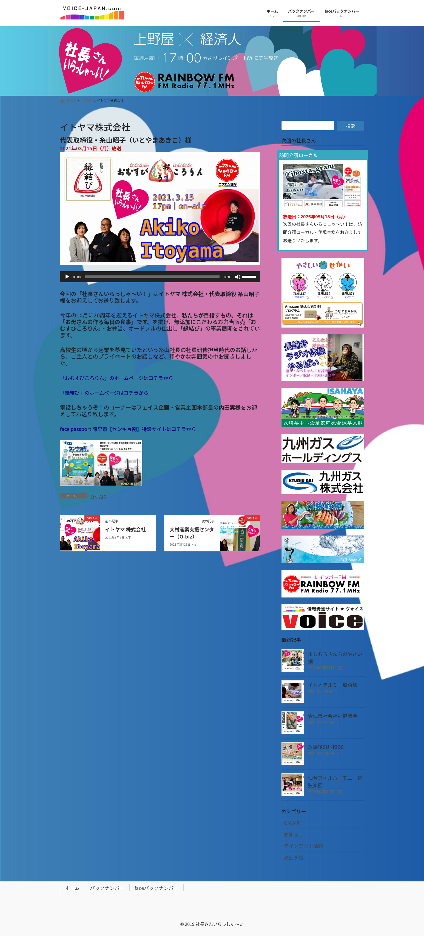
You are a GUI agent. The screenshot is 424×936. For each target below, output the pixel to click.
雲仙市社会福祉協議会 (332, 715)
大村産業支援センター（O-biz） (192, 533)
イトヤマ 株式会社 (125, 529)
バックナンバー (107, 887)
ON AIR (99, 496)
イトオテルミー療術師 (332, 684)
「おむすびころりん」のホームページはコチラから (116, 377)
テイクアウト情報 (303, 845)
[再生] (67, 277)
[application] (160, 276)
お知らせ (294, 834)
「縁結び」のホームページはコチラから (104, 392)
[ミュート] (237, 277)
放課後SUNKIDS (326, 746)
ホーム (72, 887)
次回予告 (294, 857)
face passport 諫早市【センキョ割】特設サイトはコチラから (128, 428)
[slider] (152, 276)
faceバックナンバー (156, 887)
